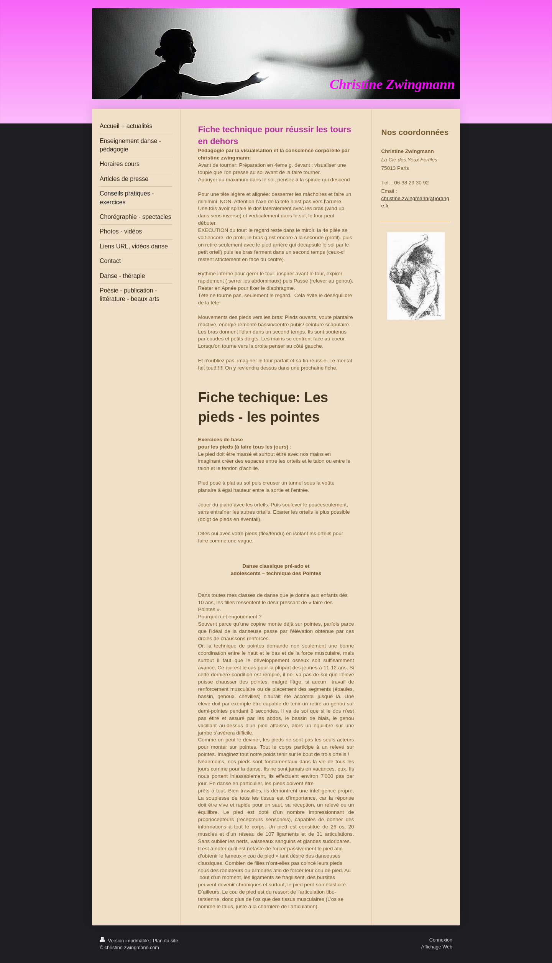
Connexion (440, 940)
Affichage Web (436, 947)
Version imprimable (125, 940)
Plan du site (165, 940)
